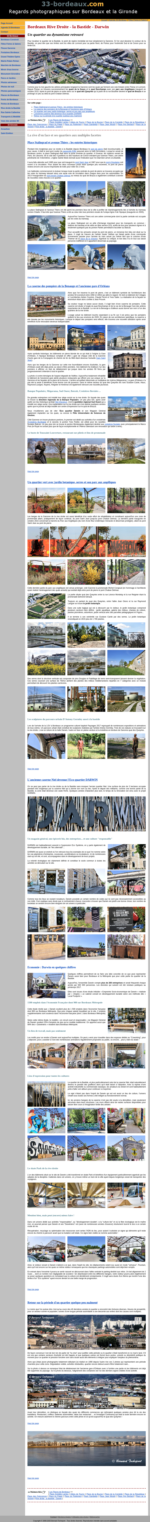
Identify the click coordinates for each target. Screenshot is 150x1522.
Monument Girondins (10, 74)
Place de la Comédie (114, 122)
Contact (4, 32)
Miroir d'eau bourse (9, 69)
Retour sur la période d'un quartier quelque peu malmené (58, 116)
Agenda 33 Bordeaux (10, 27)
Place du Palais (56, 124)
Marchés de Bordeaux (11, 65)
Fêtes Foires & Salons (137, 20)
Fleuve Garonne (8, 48)
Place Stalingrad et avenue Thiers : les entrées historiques (58, 107)
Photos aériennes (9, 82)
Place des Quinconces (37, 124)
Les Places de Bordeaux (59, 120)
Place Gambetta (91, 124)
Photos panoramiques (11, 91)
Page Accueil (7, 23)
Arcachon (5, 129)
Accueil (104, 20)
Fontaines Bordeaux (10, 52)
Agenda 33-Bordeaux (118, 20)
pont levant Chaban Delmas (59, 176)
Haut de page (33, 277)
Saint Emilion (7, 133)
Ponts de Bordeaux (9, 99)
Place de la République (135, 122)
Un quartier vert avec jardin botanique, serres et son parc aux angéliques (64, 111)
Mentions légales (64, 1517)
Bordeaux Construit (10, 40)
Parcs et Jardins (8, 78)
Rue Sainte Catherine (10, 112)
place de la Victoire (88, 239)
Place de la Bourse (94, 122)
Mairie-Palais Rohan (10, 61)
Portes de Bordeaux (10, 104)
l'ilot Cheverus (61, 402)
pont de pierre (97, 149)
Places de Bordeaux (10, 95)
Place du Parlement (73, 124)
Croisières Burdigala (37, 422)
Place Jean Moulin (108, 124)
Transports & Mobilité (10, 117)
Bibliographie (95, 1517)
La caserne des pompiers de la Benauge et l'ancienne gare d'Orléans (63, 109)
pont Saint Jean (82, 162)
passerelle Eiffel (69, 151)
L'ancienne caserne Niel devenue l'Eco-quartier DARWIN (58, 114)
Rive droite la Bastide (10, 108)
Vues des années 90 (10, 121)
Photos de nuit (7, 87)
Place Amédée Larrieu (59, 122)
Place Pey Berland (126, 124)
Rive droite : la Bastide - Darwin (48, 127)
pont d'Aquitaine (113, 162)
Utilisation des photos (80, 1517)
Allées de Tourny (77, 122)
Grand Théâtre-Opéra (10, 57)
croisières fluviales (112, 424)
